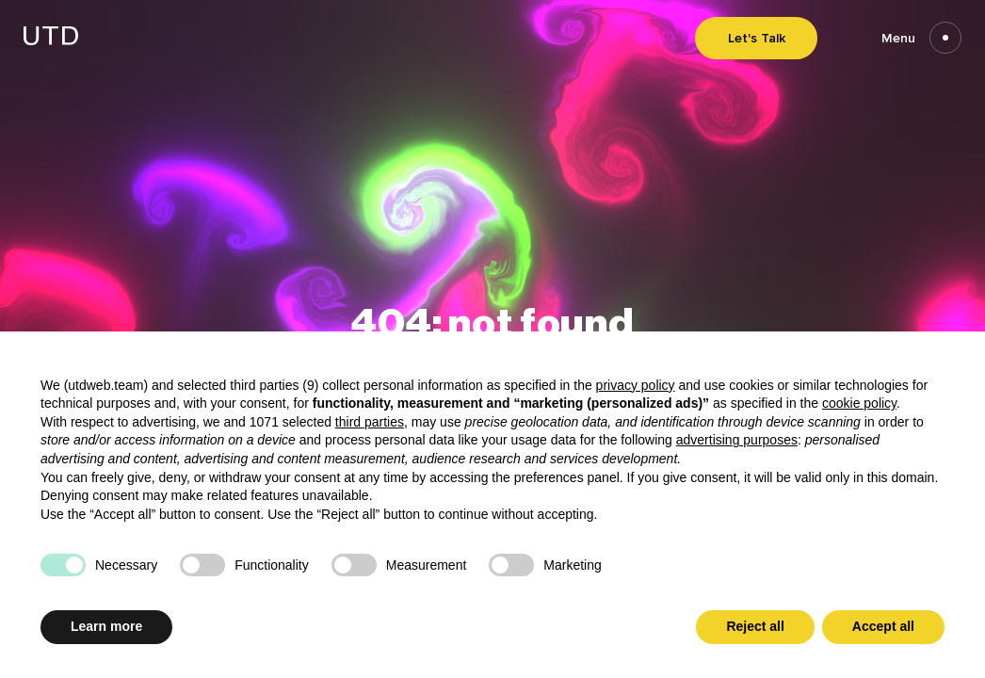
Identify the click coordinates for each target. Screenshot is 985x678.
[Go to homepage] (51, 40)
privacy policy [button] (635, 385)
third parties (369, 421)
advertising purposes (737, 439)
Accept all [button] (883, 626)
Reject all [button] (754, 626)
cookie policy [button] (859, 403)
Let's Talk (756, 38)
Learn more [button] (106, 626)
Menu (921, 38)
